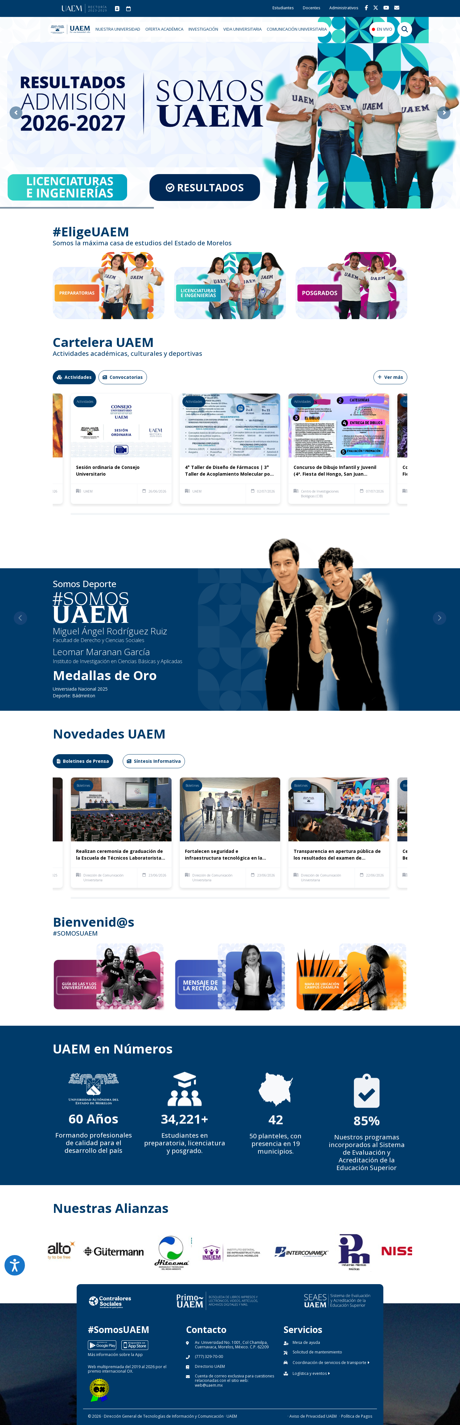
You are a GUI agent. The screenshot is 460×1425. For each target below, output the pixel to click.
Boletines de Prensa (83, 761)
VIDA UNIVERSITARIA (242, 29)
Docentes (311, 8)
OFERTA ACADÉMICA (164, 29)
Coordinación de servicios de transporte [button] (331, 1362)
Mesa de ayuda (306, 1342)
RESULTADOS (198, 187)
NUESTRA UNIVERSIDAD (118, 29)
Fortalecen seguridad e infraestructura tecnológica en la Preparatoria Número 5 (223, 854)
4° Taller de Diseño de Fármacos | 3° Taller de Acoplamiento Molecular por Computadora (228, 470)
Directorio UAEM (210, 1366)
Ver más (390, 377)
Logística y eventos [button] (311, 1373)
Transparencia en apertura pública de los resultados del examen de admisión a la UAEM (337, 854)
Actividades (74, 377)
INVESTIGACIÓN (203, 29)
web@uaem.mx (209, 1385)
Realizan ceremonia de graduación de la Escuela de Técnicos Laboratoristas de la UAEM (120, 854)
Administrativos (343, 8)
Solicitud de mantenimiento (317, 1352)
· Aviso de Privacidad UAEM (312, 1416)
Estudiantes (283, 8)
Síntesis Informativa (154, 761)
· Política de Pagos (355, 1416)
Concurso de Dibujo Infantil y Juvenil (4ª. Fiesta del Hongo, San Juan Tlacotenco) (335, 470)
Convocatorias (123, 377)
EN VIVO (384, 29)
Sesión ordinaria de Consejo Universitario (108, 470)
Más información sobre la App (115, 1354)
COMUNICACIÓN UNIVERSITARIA (297, 29)
